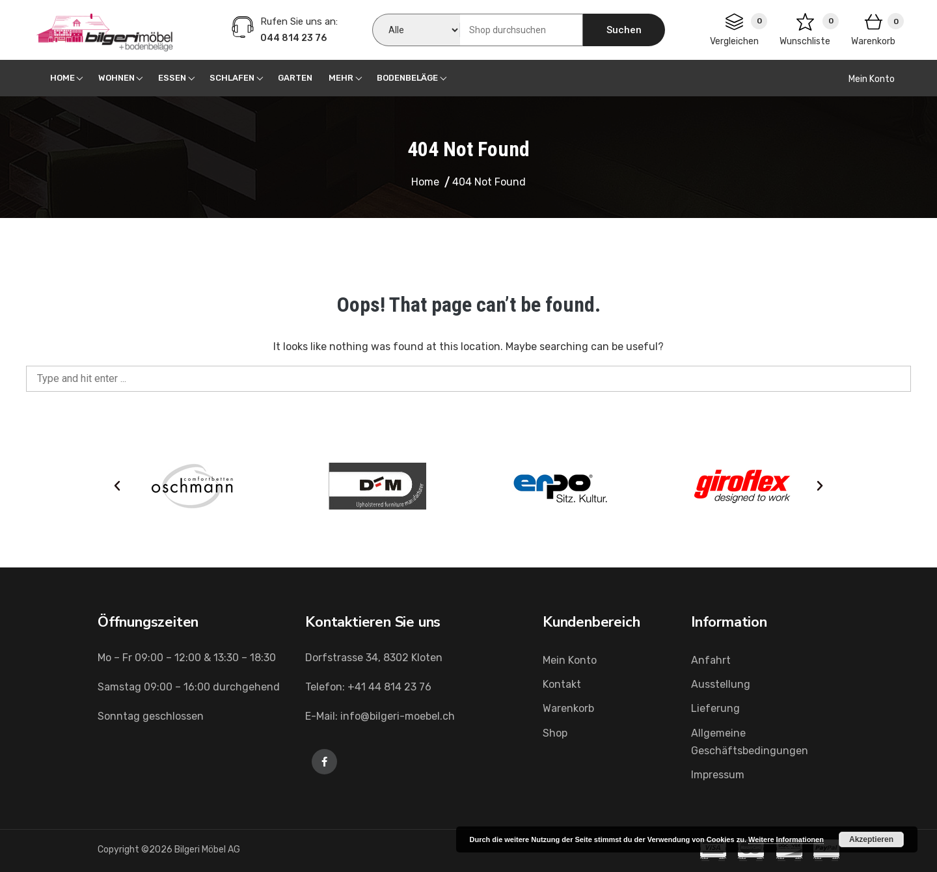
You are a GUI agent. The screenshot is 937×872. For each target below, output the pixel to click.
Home (62, 78)
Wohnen (116, 78)
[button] (117, 486)
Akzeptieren (871, 839)
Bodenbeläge (407, 78)
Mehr (341, 78)
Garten (295, 78)
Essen (172, 78)
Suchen (624, 30)
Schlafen (232, 78)
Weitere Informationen (786, 839)
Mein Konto (872, 79)
